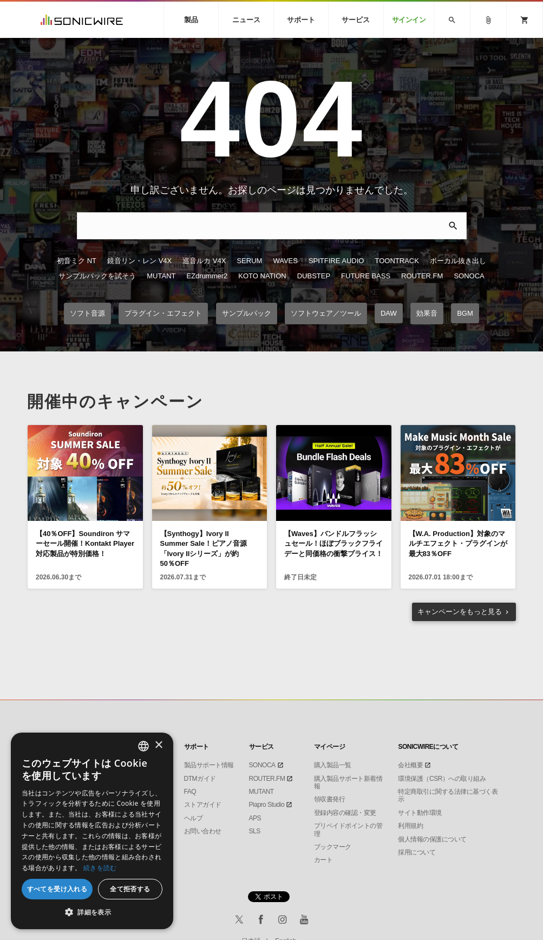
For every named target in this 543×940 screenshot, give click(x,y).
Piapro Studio (267, 804)
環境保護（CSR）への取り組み (442, 778)
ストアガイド (202, 804)
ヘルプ (193, 818)
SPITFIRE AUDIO (336, 261)
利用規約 (410, 826)
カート (323, 860)
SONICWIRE (82, 20)
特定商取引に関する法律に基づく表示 (448, 795)
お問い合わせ (202, 831)
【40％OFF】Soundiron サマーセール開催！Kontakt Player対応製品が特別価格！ (85, 543)
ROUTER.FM (422, 276)
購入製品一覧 (332, 765)
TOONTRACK (396, 261)
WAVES (285, 261)
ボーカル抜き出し (458, 261)
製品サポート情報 (209, 765)
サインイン (409, 20)
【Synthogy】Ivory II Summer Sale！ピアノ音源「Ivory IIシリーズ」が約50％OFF (203, 548)
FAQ (190, 791)
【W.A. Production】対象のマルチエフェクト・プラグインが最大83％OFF (458, 543)
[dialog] (92, 831)
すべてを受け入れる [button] (57, 888)
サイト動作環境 (420, 813)
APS (255, 818)
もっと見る (459, 612)
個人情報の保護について (432, 839)
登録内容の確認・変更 (345, 813)
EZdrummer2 (206, 276)
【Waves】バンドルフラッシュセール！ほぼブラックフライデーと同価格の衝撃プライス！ (333, 543)
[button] (92, 912)
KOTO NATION (262, 276)
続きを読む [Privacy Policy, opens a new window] (100, 867)
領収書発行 (329, 799)
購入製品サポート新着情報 (348, 782)
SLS (254, 831)
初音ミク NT (76, 261)
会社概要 (410, 765)
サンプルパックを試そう (97, 276)
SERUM (249, 261)
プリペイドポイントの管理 (348, 829)
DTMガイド (200, 778)
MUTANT (161, 276)
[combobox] (143, 746)
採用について (416, 852)
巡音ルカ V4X (204, 261)
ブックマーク (332, 847)
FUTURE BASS (365, 276)
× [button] (158, 745)
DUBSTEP (313, 276)
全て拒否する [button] (130, 888)
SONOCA (469, 276)
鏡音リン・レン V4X (139, 261)
